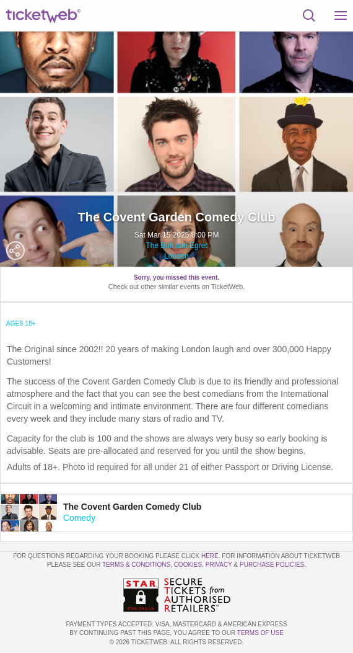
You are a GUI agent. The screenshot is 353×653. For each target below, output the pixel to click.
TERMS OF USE (260, 632)
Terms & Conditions (136, 564)
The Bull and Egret (176, 245)
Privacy (219, 564)
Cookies (188, 564)
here (210, 556)
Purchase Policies (272, 564)
